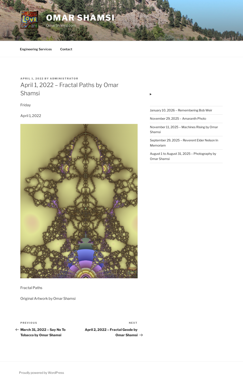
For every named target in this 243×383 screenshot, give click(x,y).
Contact (66, 49)
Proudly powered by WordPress (41, 372)
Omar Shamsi (80, 18)
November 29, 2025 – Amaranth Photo (178, 118)
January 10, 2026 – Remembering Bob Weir (181, 110)
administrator (64, 78)
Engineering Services (36, 49)
